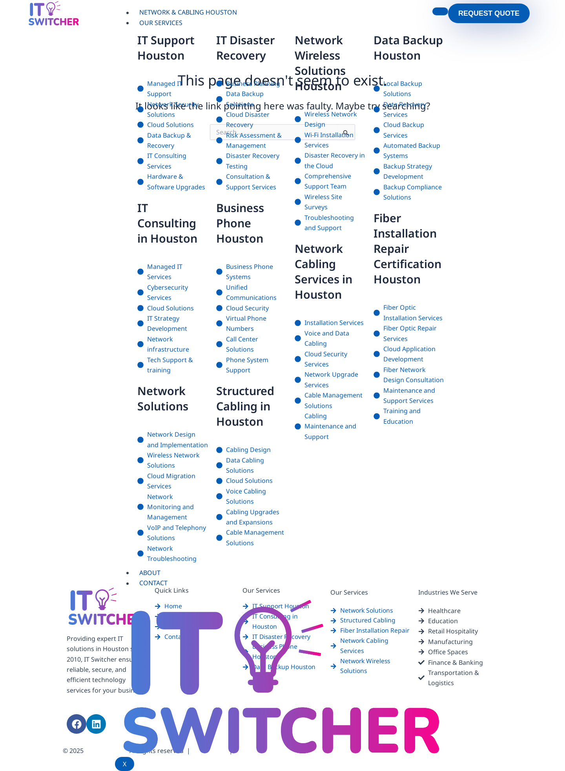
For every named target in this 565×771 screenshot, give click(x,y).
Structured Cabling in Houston (246, 406)
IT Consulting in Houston (169, 223)
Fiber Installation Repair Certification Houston (409, 263)
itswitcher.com (106, 751)
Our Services (161, 22)
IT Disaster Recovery (247, 47)
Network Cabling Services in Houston (325, 271)
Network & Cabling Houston (188, 12)
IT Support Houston (168, 47)
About (150, 572)
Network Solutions (164, 398)
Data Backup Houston (398, 55)
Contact (154, 583)
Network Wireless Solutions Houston (321, 63)
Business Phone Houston (241, 223)
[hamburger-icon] (440, 11)
